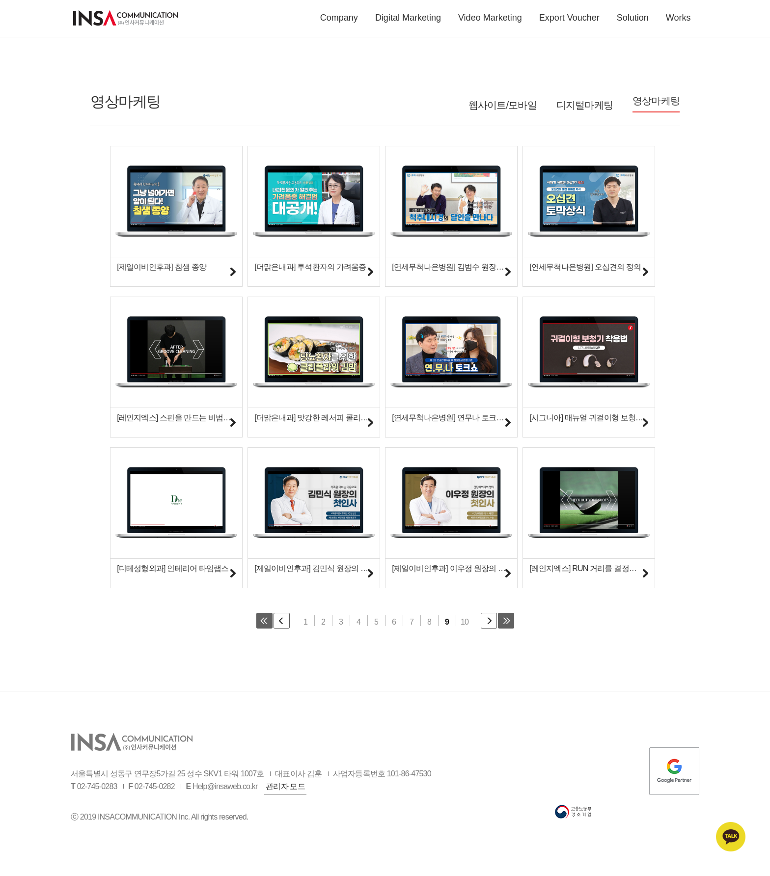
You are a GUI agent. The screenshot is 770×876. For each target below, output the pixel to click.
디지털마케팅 (584, 105)
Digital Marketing (408, 21)
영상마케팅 (656, 100)
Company (339, 21)
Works (678, 21)
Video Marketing (490, 21)
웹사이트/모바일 (502, 105)
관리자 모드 (285, 798)
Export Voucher (569, 21)
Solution (633, 21)
